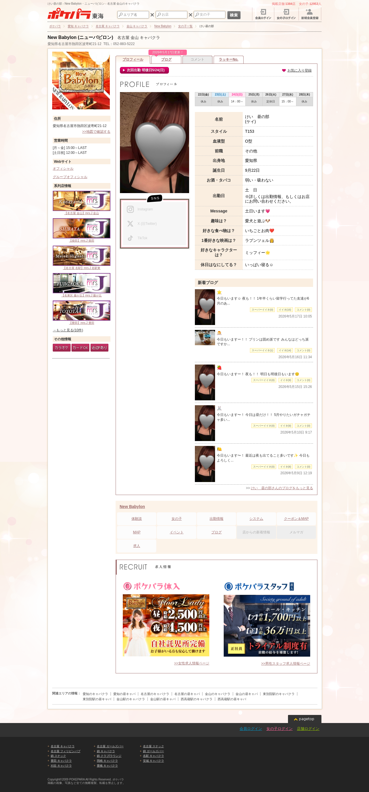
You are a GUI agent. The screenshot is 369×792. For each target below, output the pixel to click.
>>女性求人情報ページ (191, 663)
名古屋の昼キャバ (187, 694)
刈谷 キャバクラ (61, 765)
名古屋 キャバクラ (63, 746)
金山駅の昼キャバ (163, 699)
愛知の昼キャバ (124, 694)
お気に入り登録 (297, 70)
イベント (177, 532)
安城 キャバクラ (153, 760)
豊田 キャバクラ (61, 760)
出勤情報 (216, 519)
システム (256, 519)
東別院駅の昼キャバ (97, 699)
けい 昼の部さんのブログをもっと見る (282, 488)
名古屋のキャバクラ (155, 694)
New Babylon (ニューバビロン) (80, 37)
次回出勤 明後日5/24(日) (145, 70)
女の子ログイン (279, 728)
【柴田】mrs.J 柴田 (81, 230)
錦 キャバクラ (106, 751)
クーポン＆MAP (296, 519)
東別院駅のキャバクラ (279, 694)
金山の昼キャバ (247, 694)
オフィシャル (63, 169)
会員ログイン (251, 728)
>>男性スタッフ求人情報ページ (285, 664)
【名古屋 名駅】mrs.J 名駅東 (81, 258)
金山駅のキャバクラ (130, 699)
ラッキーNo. (228, 59)
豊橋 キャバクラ (107, 765)
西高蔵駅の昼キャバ (232, 699)
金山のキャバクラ (217, 694)
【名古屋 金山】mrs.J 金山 (81, 203)
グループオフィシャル (70, 177)
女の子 (177, 519)
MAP (136, 532)
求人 (136, 546)
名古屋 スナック (153, 746)
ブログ (166, 58)
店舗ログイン (308, 728)
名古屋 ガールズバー (110, 746)
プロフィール (133, 59)
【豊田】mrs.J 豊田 (81, 312)
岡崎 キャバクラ (107, 760)
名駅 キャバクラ (153, 755)
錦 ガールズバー (153, 751)
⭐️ (219, 292)
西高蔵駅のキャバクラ (196, 699)
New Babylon (132, 506)
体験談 (136, 519)
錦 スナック (58, 755)
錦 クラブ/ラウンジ (109, 755)
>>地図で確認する (96, 132)
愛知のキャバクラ (95, 694)
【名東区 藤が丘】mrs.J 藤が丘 (81, 285)
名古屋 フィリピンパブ (65, 751)
